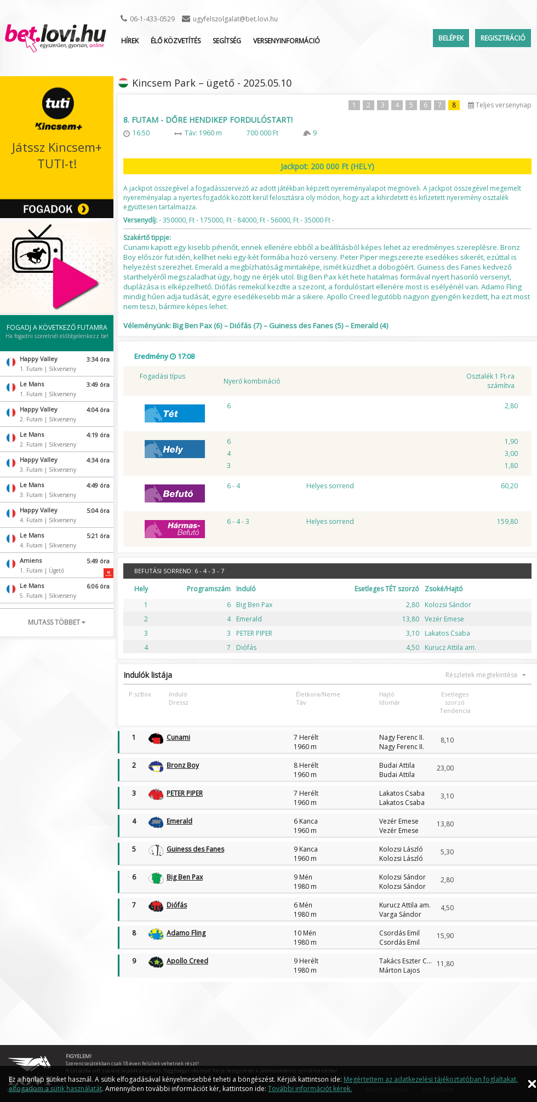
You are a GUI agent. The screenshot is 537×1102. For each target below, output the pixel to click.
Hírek (130, 40)
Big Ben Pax (185, 877)
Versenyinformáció (286, 40)
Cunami (178, 737)
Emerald (179, 821)
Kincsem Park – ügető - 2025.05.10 (212, 82)
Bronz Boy (183, 765)
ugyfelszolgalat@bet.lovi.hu (235, 19)
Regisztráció (503, 38)
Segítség (227, 40)
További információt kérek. (310, 1088)
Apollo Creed (187, 961)
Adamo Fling (186, 933)
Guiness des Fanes (195, 849)
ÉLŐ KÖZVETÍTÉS (176, 40)
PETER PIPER (185, 793)
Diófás (177, 905)
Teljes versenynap (500, 105)
